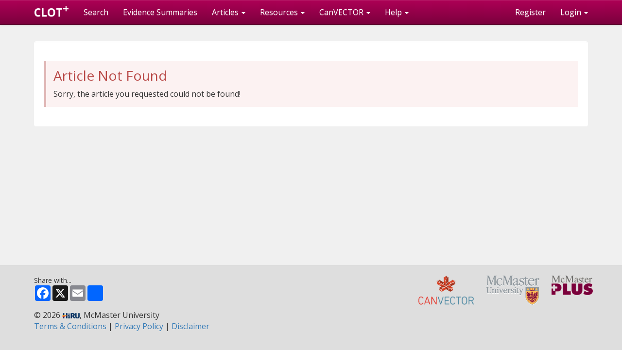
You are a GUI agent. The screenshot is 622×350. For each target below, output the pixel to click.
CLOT (51, 10)
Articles (228, 12)
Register (530, 12)
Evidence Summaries (160, 12)
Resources (282, 12)
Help (397, 12)
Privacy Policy (139, 326)
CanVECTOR (344, 12)
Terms (70, 326)
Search (96, 12)
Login (574, 12)
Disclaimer (190, 326)
